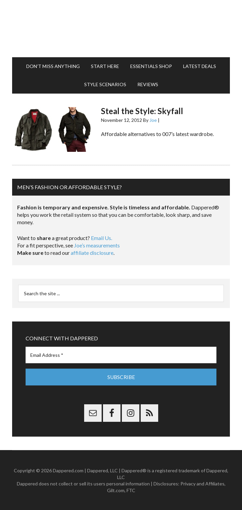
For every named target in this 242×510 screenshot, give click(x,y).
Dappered (121, 28)
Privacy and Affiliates (202, 483)
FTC (131, 490)
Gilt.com (116, 490)
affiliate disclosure (92, 252)
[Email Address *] (121, 355)
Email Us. (101, 238)
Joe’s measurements (97, 245)
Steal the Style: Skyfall (142, 111)
